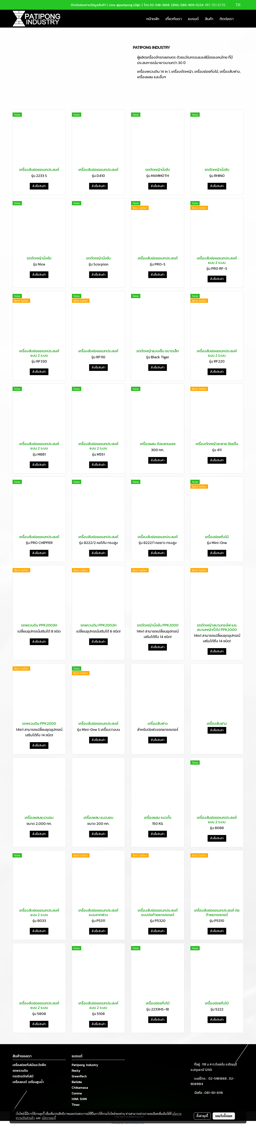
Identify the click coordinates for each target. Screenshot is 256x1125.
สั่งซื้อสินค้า (39, 186)
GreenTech (79, 1076)
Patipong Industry (85, 1064)
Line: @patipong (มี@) (124, 4)
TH (235, 5)
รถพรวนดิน (20, 1070)
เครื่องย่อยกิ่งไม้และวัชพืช (29, 1064)
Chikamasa (80, 1087)
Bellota (77, 1081)
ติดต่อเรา (227, 18)
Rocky (76, 1070)
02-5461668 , (218, 1078)
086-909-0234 (191, 4)
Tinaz (76, 1104)
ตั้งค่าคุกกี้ (202, 1116)
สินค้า (209, 18)
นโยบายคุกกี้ (49, 1118)
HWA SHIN (79, 1098)
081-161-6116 (214, 1092)
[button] (240, 18)
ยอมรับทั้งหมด (223, 1116)
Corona (77, 1093)
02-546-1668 (160, 4)
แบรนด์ (193, 18)
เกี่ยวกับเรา (173, 18)
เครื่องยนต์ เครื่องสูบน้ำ (28, 1081)
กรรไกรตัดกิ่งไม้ (23, 1076)
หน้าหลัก (152, 18)
